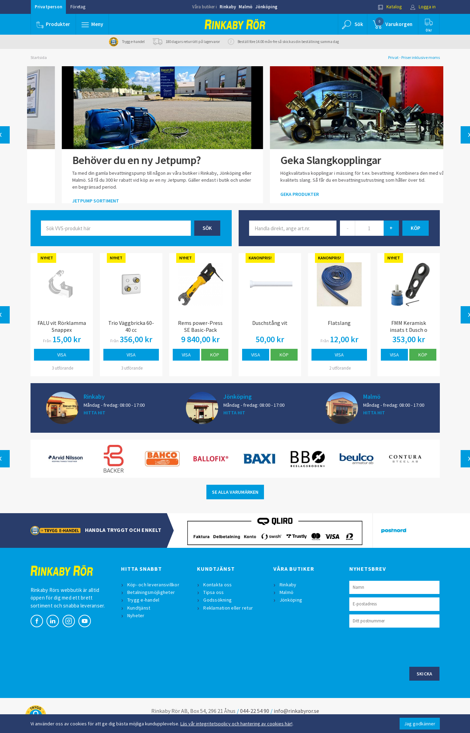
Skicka (425, 674)
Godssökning (217, 600)
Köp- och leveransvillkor (153, 584)
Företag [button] (77, 7)
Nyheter (136, 615)
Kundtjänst (139, 608)
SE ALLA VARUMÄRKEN (235, 492)
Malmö (246, 7)
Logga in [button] (423, 7)
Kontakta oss (217, 584)
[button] (92, 24)
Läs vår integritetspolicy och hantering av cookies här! (236, 724)
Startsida (39, 57)
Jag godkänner (419, 724)
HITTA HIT (94, 412)
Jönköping (266, 7)
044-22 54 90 (254, 710)
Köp (214, 355)
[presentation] (402, 646)
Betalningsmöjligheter (151, 592)
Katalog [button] (390, 7)
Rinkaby (228, 7)
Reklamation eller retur (228, 608)
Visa (61, 355)
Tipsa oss (213, 592)
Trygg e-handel (143, 600)
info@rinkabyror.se (296, 710)
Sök (207, 228)
